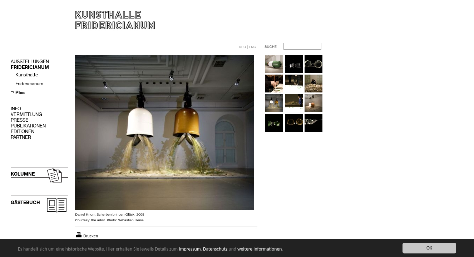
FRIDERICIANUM (30, 67)
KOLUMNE (23, 174)
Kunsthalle (26, 74)
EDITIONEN (22, 131)
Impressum (190, 249)
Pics (20, 92)
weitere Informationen (259, 249)
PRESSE (19, 120)
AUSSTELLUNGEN (30, 61)
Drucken (90, 236)
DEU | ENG (247, 47)
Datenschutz (215, 249)
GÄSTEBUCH (25, 202)
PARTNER (21, 137)
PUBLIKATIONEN (28, 125)
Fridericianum (29, 83)
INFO (16, 108)
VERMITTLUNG (26, 114)
